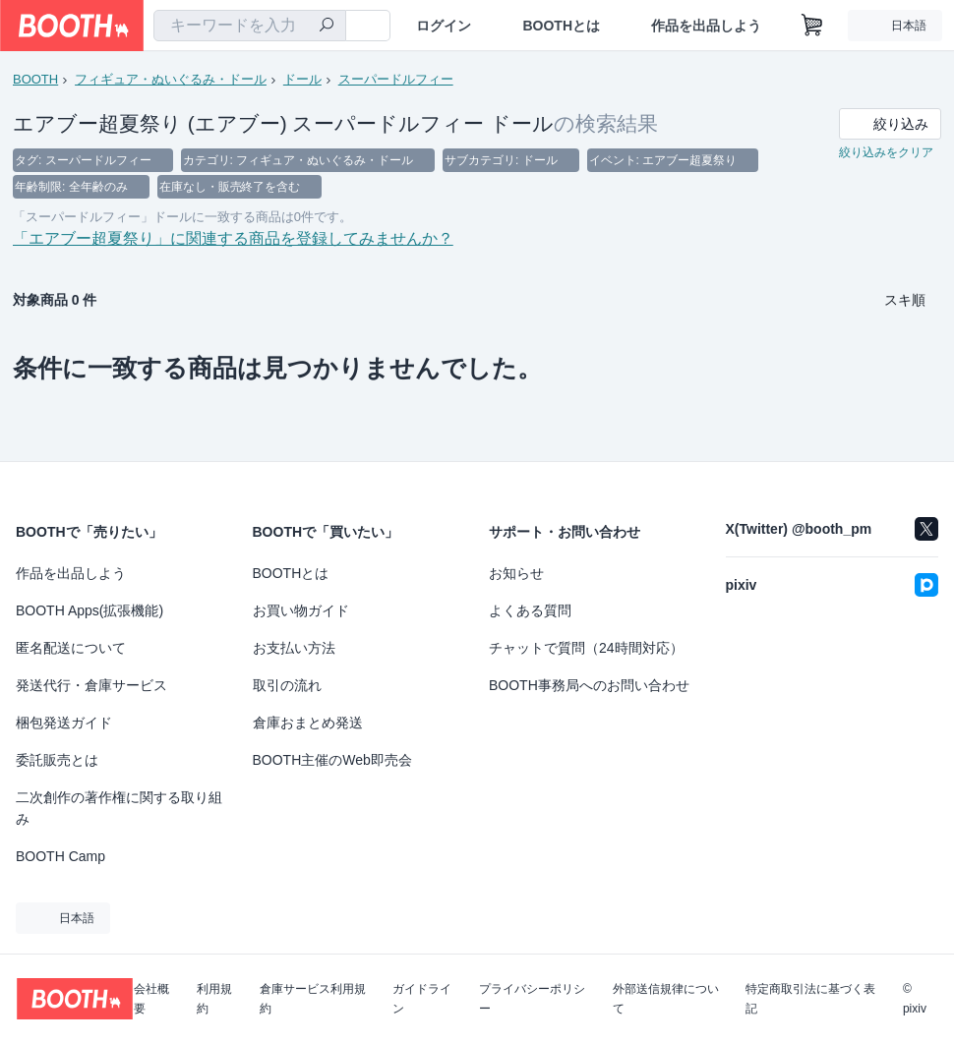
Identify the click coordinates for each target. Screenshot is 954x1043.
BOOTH (35, 79)
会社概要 (151, 998)
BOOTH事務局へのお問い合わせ (589, 685)
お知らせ (516, 573)
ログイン (443, 25)
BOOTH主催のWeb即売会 (332, 760)
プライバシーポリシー (532, 998)
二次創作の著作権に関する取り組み (119, 808)
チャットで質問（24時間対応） (586, 648)
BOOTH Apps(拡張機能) (89, 610)
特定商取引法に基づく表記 (810, 998)
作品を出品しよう (706, 25)
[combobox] (249, 25)
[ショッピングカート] (812, 25)
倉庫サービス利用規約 (313, 998)
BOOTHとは (561, 25)
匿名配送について (71, 648)
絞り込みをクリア (886, 153)
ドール (302, 79)
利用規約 (214, 998)
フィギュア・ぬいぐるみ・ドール (171, 79)
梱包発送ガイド (64, 722)
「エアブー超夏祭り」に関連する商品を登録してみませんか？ (233, 241)
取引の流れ (287, 685)
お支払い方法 (294, 648)
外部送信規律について (666, 998)
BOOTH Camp (60, 856)
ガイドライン (421, 998)
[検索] (326, 26)
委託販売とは (57, 760)
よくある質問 (530, 610)
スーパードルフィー (395, 79)
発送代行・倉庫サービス (91, 685)
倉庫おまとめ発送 (308, 722)
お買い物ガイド (301, 610)
